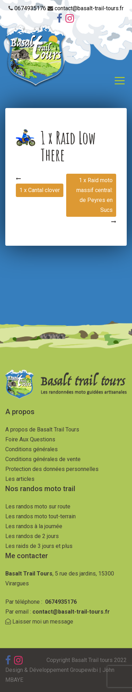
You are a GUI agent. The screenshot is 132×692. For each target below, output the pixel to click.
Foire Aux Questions (30, 439)
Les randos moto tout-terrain (40, 516)
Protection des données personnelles (52, 469)
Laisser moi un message (39, 621)
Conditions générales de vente (43, 459)
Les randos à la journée (33, 526)
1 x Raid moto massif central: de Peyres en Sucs (94, 195)
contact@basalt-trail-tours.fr (89, 8)
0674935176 (31, 8)
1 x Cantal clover (39, 190)
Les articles (19, 479)
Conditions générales (31, 449)
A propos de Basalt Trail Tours (42, 429)
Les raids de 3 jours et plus (39, 546)
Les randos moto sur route (37, 506)
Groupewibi (84, 670)
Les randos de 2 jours (32, 536)
